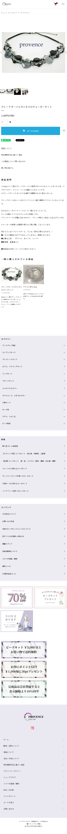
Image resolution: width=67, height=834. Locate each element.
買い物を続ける (7, 168)
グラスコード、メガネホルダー (14, 395)
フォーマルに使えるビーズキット (14, 468)
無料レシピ (6, 566)
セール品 (5, 409)
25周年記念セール (9, 574)
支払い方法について (11, 758)
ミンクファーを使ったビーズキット (15, 491)
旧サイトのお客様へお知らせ (13, 536)
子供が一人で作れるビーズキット (14, 483)
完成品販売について (9, 551)
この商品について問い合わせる (13, 161)
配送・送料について (11, 746)
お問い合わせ (8, 809)
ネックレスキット (12, 13)
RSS (5, 790)
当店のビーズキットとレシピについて (16, 529)
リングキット (7, 373)
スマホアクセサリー (9, 388)
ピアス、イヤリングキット (12, 366)
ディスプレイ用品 (8, 345)
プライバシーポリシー (12, 771)
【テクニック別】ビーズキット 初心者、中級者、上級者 (23, 453)
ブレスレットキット (9, 359)
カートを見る (8, 802)
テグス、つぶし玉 (9, 416)
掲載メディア (7, 544)
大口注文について (9, 514)
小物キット (6, 402)
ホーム (3, 13)
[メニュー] (63, 4)
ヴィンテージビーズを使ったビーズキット (18, 476)
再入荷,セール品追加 (10, 446)
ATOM (11, 790)
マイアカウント (9, 796)
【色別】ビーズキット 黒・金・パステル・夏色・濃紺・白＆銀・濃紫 (29, 461)
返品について (6, 148)
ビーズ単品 (6, 423)
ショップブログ (9, 777)
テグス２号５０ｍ (30, 287)
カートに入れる (31, 131)
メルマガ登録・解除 (11, 783)
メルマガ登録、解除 (9, 559)
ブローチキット (8, 381)
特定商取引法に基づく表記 (11, 155)
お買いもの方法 (8, 521)
